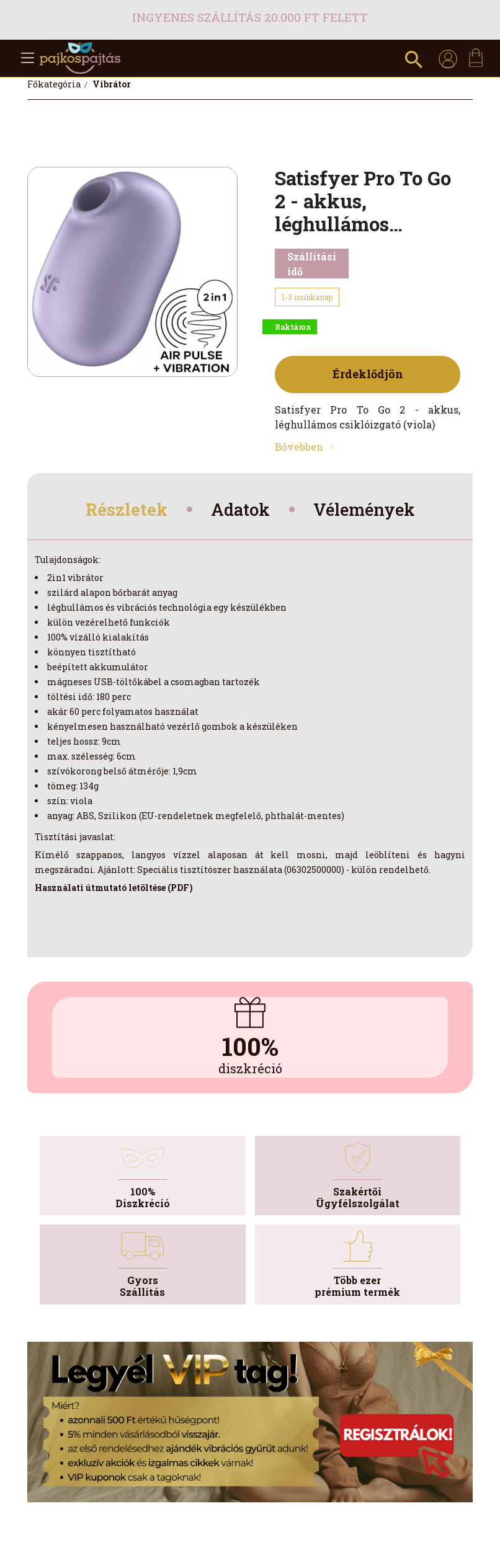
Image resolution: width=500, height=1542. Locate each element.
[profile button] (448, 58)
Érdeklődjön (368, 373)
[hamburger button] (27, 58)
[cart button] (475, 57)
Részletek (120, 510)
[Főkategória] (55, 84)
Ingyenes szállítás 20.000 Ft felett (250, 17)
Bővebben (299, 446)
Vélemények (369, 510)
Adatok (239, 510)
